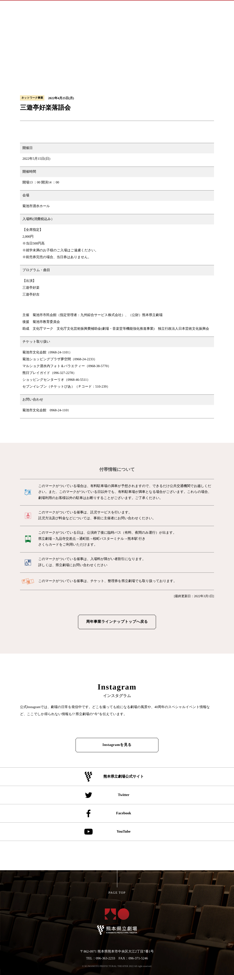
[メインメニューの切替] (222, 7)
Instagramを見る (117, 745)
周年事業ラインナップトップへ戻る (117, 622)
